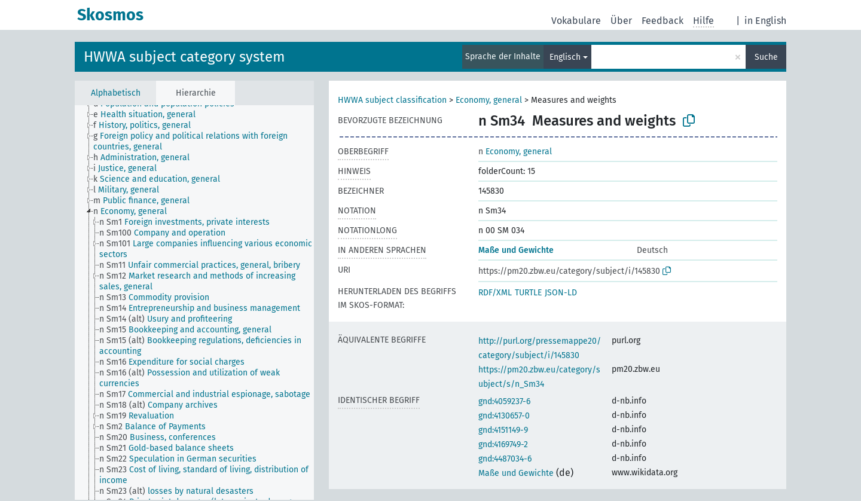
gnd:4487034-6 (505, 459)
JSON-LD (561, 293)
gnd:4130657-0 (504, 416)
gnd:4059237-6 (504, 401)
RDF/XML (495, 293)
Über (621, 20)
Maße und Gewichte (516, 250)
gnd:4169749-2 (503, 444)
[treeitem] (149, 114)
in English (765, 20)
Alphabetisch (116, 93)
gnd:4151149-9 (503, 430)
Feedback (662, 20)
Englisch (565, 57)
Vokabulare (576, 20)
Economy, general (489, 100)
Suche (766, 57)
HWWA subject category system (184, 56)
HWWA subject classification (392, 100)
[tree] (194, 302)
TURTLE (528, 293)
